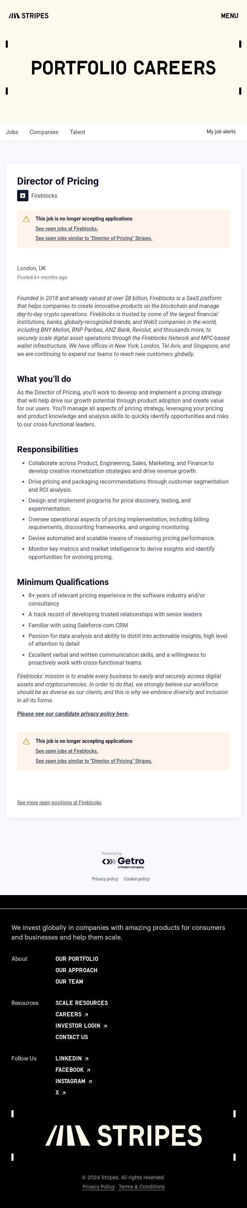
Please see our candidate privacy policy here (72, 714)
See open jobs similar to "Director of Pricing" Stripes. (94, 238)
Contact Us (72, 1037)
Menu (229, 15)
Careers (72, 1014)
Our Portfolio (77, 958)
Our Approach (77, 970)
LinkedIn (73, 1058)
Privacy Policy (99, 1187)
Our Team (69, 981)
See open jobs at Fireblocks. (67, 229)
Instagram (74, 1081)
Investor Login (82, 1025)
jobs (12, 132)
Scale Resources (82, 1002)
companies (44, 132)
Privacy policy (105, 879)
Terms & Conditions (142, 1187)
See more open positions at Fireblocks (59, 802)
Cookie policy (136, 879)
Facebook (73, 1069)
